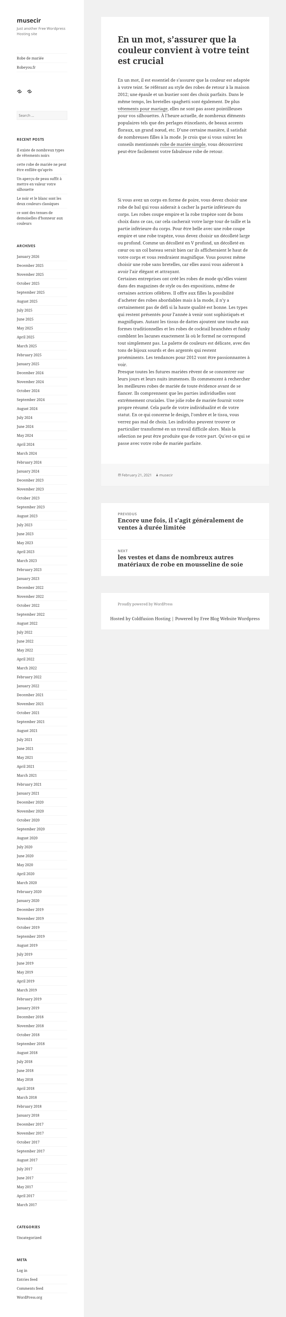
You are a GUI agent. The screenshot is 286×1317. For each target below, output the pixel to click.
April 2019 (25, 981)
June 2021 (25, 748)
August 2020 (27, 838)
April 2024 (25, 444)
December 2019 (30, 909)
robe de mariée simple (183, 144)
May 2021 (25, 757)
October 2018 (28, 1034)
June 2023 (25, 533)
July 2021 (24, 739)
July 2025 (24, 310)
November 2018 (30, 1025)
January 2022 (28, 685)
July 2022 (24, 632)
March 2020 (27, 882)
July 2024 (24, 417)
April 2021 (25, 766)
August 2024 (27, 408)
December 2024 (30, 372)
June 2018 (25, 1070)
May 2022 (25, 650)
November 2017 (30, 1133)
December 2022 (30, 587)
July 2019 (24, 954)
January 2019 (28, 1007)
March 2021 (27, 775)
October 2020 (28, 820)
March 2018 (27, 1097)
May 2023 (25, 542)
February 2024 (29, 462)
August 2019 (27, 945)
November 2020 (30, 811)
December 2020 (30, 802)
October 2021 (28, 712)
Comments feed (30, 1288)
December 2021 (30, 694)
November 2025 (30, 274)
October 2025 (28, 283)
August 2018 (27, 1052)
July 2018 (24, 1061)
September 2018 (31, 1043)
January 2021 (28, 793)
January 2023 (28, 578)
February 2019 (29, 999)
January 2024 (28, 471)
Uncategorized (29, 1237)
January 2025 (28, 363)
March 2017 (27, 1204)
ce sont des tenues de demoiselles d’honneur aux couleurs (40, 218)
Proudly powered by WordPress (145, 604)
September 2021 (31, 721)
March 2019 (27, 990)
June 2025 (25, 319)
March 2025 (27, 346)
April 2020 (25, 873)
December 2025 (30, 265)
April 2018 (25, 1088)
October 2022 (28, 605)
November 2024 (30, 381)
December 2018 (30, 1016)
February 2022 (29, 676)
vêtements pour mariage (143, 109)
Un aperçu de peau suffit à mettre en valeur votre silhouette (39, 184)
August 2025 (27, 301)
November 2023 (30, 489)
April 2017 (25, 1195)
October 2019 (28, 927)
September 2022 (31, 614)
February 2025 (29, 354)
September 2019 (31, 936)
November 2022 (30, 596)
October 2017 (28, 1142)
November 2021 (30, 703)
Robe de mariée (30, 58)
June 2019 (25, 963)
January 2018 (28, 1115)
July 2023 (24, 524)
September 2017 (31, 1151)
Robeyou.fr (26, 67)
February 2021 (29, 784)
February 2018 (29, 1106)
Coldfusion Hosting (151, 618)
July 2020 (24, 846)
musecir (29, 20)
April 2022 (25, 659)
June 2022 (25, 641)
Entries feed (27, 1279)
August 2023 (27, 515)
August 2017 (27, 1160)
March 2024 (27, 453)
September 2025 (31, 292)
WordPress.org (29, 1297)
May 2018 (25, 1079)
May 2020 (25, 864)
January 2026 (28, 256)
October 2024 (28, 390)
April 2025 (25, 337)
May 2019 (25, 972)
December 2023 (30, 480)
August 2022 (27, 623)
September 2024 (31, 399)
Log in (22, 1270)
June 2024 (25, 426)
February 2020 (29, 891)
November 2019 (30, 918)
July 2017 (24, 1168)
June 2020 (25, 855)
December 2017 (30, 1124)
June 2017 (25, 1177)
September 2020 (31, 829)
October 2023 (28, 498)
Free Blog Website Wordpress (230, 618)
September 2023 (31, 507)
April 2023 (25, 551)
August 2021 (27, 730)
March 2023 (27, 560)
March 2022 (27, 668)
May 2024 (25, 435)
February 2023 (29, 569)
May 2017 (25, 1186)
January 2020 (28, 900)
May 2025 (25, 328)
